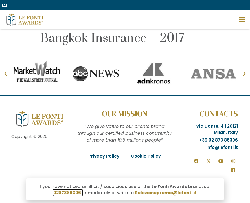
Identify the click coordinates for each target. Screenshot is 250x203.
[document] (125, 101)
